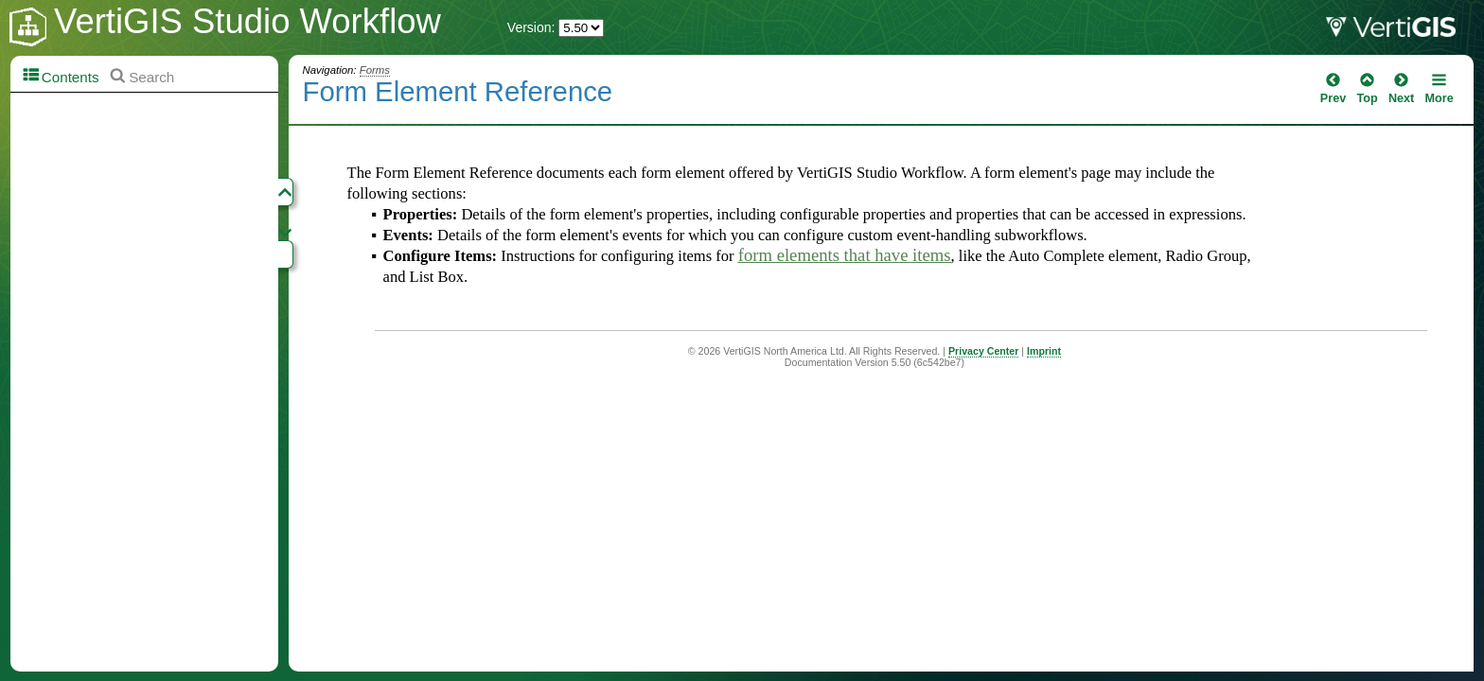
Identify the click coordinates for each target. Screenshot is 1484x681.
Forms (375, 70)
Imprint (1044, 351)
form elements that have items (844, 255)
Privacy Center (983, 351)
